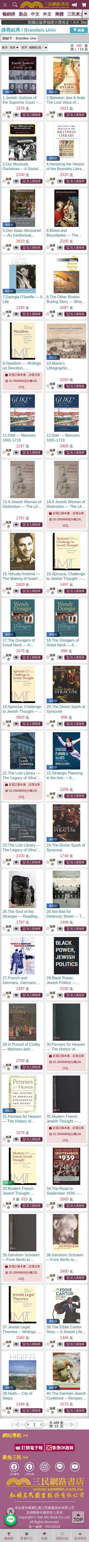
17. (21, 645)
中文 (35, 14)
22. (65, 778)
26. (66, 916)
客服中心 (26, 1536)
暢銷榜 (8, 14)
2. (66, 102)
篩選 (78, 30)
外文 (47, 14)
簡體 (59, 14)
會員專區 (80, 1536)
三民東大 (75, 14)
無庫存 (7, 114)
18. (65, 645)
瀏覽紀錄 (62, 1536)
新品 (23, 14)
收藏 (44, 1536)
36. (65, 1259)
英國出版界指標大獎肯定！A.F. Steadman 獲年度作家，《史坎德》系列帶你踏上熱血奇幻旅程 (67, 22)
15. (22, 578)
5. (22, 235)
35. (21, 1259)
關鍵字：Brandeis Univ (19, 38)
